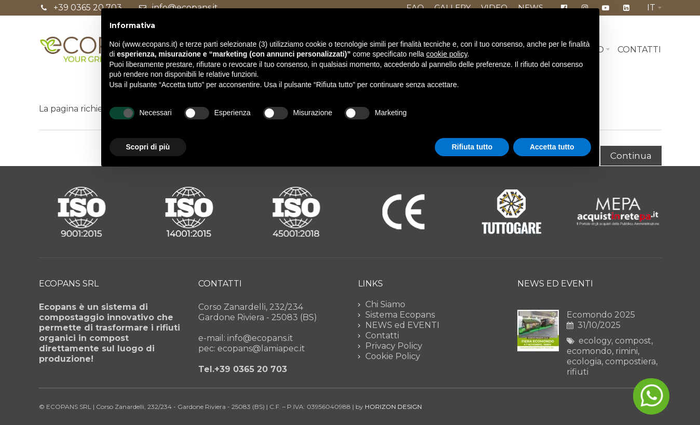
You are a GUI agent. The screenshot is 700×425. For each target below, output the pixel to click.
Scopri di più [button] (148, 147)
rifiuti (577, 372)
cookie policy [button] (446, 54)
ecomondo (589, 351)
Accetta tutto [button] (552, 147)
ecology (595, 341)
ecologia (584, 361)
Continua (631, 155)
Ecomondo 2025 (601, 315)
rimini (626, 351)
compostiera (630, 361)
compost (633, 341)
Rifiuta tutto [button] (471, 147)
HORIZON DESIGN (393, 406)
